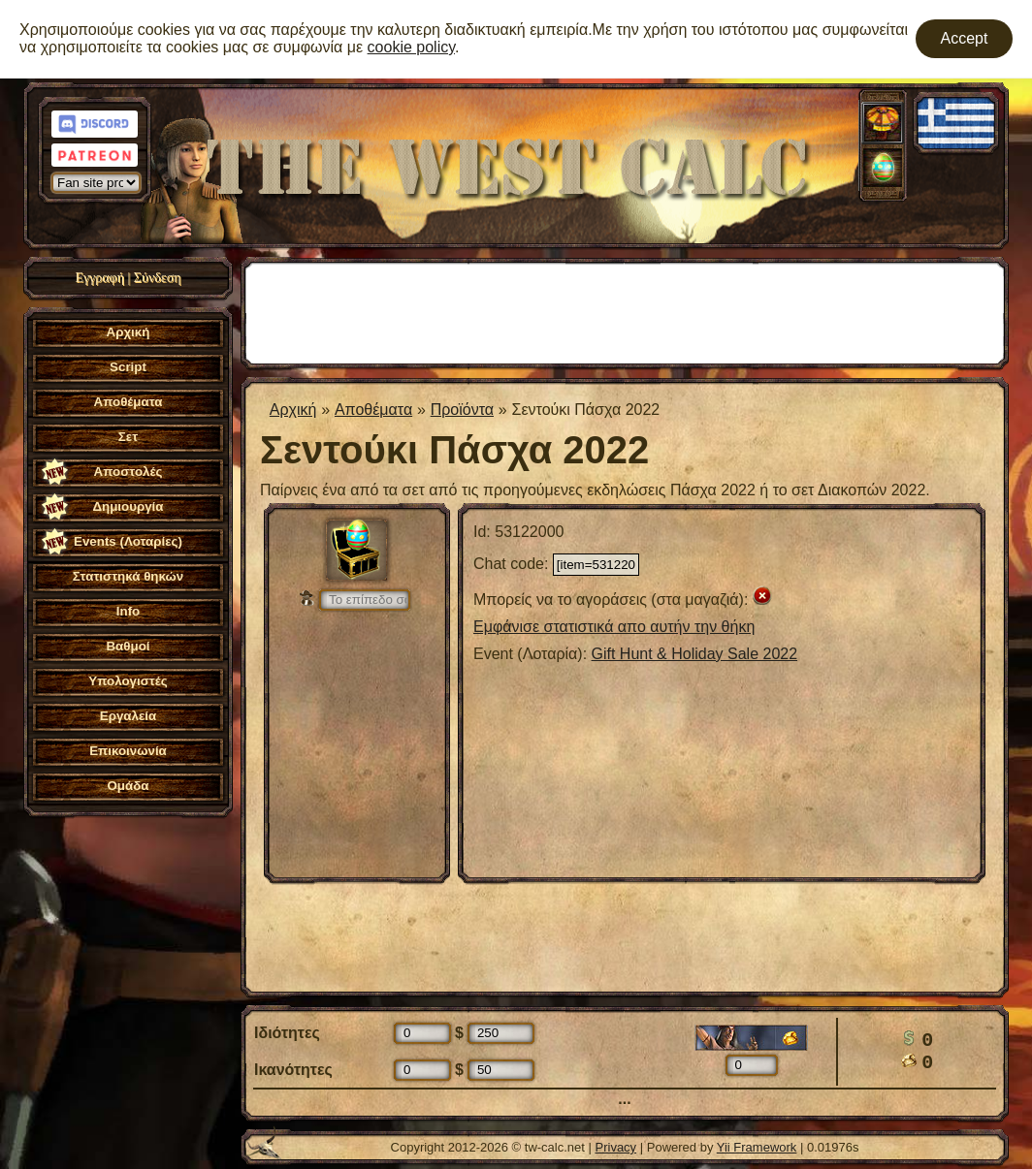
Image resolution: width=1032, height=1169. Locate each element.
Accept (964, 38)
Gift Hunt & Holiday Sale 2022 (695, 654)
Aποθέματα (373, 409)
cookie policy (411, 47)
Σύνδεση (157, 277)
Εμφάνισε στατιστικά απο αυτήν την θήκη (614, 626)
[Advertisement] (625, 311)
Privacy (616, 1147)
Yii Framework (757, 1147)
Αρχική (293, 409)
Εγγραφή (99, 277)
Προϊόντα (462, 409)
